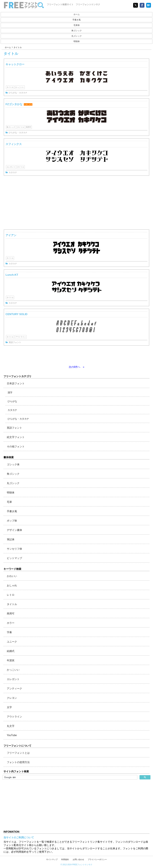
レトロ (10, 594)
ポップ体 (12, 520)
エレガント (11, 167)
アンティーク (14, 688)
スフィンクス (14, 144)
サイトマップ (52, 859)
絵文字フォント (16, 437)
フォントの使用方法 (18, 762)
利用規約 (65, 859)
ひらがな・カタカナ (18, 92)
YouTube (12, 735)
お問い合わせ (78, 859)
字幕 (9, 632)
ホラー (10, 623)
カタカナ (13, 172)
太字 (9, 707)
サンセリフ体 (14, 548)
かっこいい (19, 87)
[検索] (69, 777)
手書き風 (76, 20)
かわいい (12, 576)
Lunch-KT (12, 274)
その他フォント (16, 446)
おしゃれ (12, 585)
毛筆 (9, 502)
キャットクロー (15, 64)
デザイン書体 (14, 530)
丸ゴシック (76, 36)
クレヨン (12, 698)
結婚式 (10, 651)
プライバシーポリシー (97, 859)
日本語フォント (16, 383)
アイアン (11, 235)
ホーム (76, 14)
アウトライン (20, 337)
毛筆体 (76, 25)
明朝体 (76, 41)
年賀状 (10, 660)
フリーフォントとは (18, 752)
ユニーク (12, 641)
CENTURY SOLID (16, 314)
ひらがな (12, 401)
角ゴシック (76, 30)
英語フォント (15, 342)
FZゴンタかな (14, 104)
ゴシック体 (13, 464)
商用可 (28, 127)
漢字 (10, 392)
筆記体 (10, 539)
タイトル (10, 87)
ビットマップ (14, 558)
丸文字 (10, 726)
